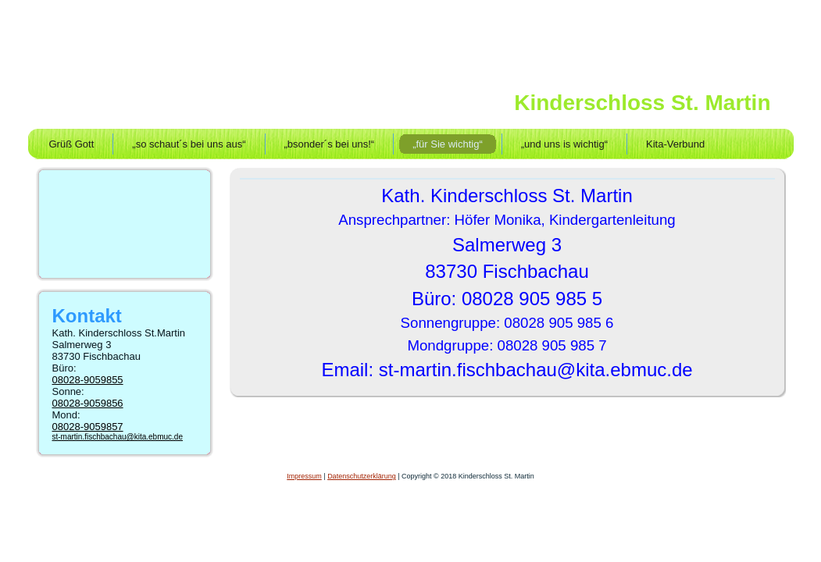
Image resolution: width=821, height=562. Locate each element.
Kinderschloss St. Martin (642, 103)
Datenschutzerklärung (361, 476)
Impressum (304, 476)
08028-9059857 (87, 426)
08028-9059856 (87, 403)
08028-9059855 (87, 380)
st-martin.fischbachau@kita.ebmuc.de (117, 436)
